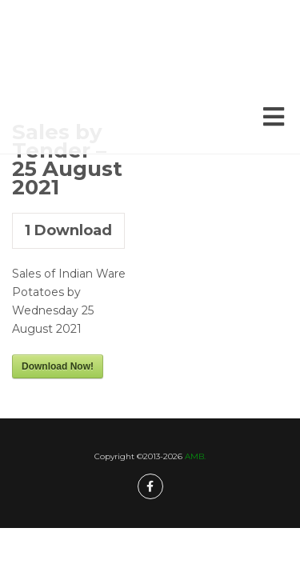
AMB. (195, 456)
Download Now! (58, 366)
